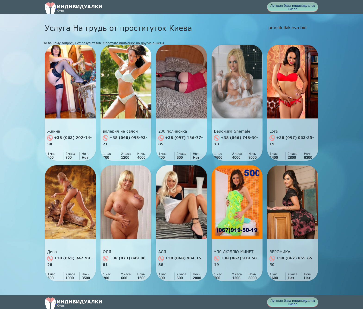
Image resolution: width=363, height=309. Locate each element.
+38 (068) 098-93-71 (125, 140)
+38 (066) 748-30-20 (236, 140)
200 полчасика (172, 131)
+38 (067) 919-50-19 (236, 261)
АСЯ (162, 252)
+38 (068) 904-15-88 (180, 261)
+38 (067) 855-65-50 (291, 261)
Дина (52, 252)
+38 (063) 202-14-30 (69, 140)
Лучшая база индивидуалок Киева (292, 7)
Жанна (53, 131)
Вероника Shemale (232, 131)
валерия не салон (120, 131)
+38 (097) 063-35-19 (291, 140)
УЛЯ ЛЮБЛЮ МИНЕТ (233, 252)
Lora (273, 131)
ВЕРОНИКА (279, 252)
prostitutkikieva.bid (287, 27)
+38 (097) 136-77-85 (180, 140)
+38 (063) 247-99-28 (69, 261)
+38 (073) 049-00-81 (125, 261)
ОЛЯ (107, 252)
